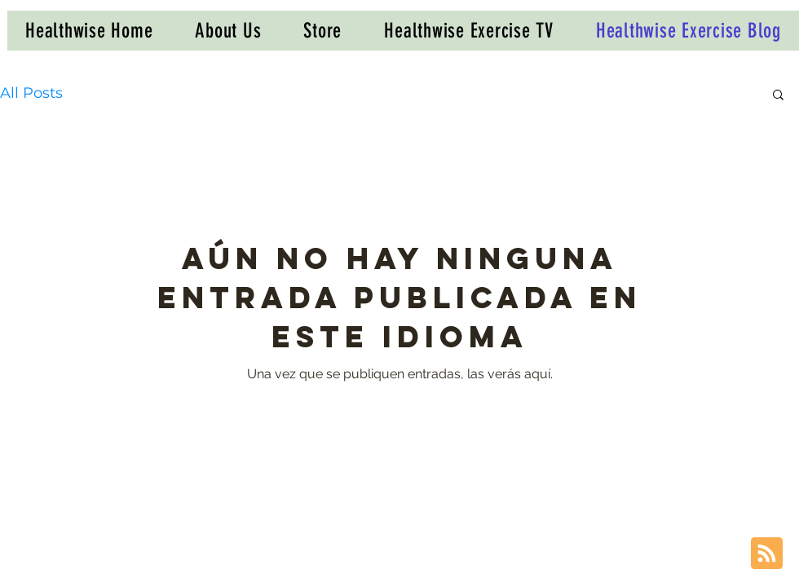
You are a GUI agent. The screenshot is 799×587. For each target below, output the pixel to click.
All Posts (31, 93)
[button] (778, 95)
